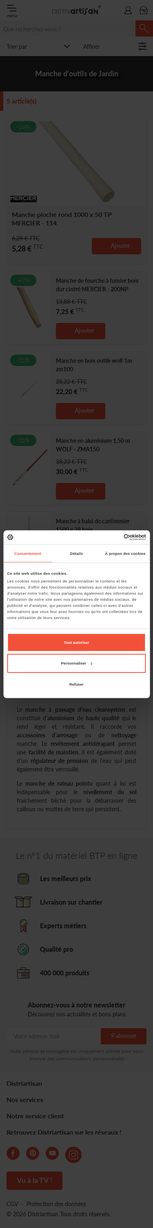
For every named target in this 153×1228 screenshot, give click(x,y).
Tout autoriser (76, 642)
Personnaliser (77, 663)
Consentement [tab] (27, 553)
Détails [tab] (76, 553)
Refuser (76, 684)
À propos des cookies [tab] (125, 553)
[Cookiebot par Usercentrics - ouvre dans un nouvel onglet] (110, 537)
